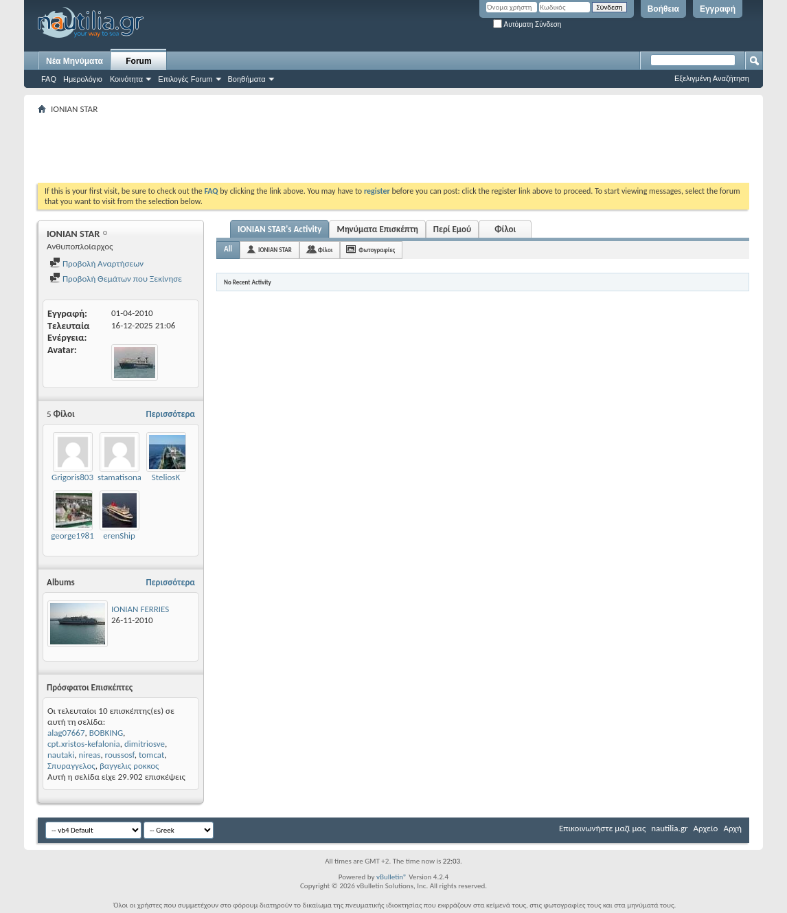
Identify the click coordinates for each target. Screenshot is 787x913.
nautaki (60, 754)
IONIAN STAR (275, 249)
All (228, 249)
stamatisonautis (126, 477)
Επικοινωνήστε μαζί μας (602, 828)
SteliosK (166, 477)
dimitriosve (144, 744)
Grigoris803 (72, 477)
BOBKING (106, 733)
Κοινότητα (126, 79)
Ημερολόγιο (82, 79)
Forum (138, 61)
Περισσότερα (170, 414)
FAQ (48, 79)
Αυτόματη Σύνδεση (527, 24)
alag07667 (66, 733)
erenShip (119, 535)
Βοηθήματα (247, 79)
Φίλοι (505, 229)
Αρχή (732, 828)
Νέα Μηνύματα (74, 61)
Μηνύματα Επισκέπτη (377, 229)
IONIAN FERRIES (140, 609)
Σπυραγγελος (71, 765)
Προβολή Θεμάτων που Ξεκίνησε (115, 278)
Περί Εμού (452, 229)
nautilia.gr (669, 828)
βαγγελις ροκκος (129, 765)
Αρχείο (706, 828)
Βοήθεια (663, 9)
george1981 (72, 535)
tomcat (151, 754)
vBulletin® (391, 876)
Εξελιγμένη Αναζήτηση (711, 78)
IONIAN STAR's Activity (279, 229)
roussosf (120, 754)
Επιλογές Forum (185, 79)
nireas (89, 754)
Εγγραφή (717, 9)
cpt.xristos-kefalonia (83, 744)
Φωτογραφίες (376, 249)
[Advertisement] (288, 148)
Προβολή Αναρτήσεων (96, 263)
